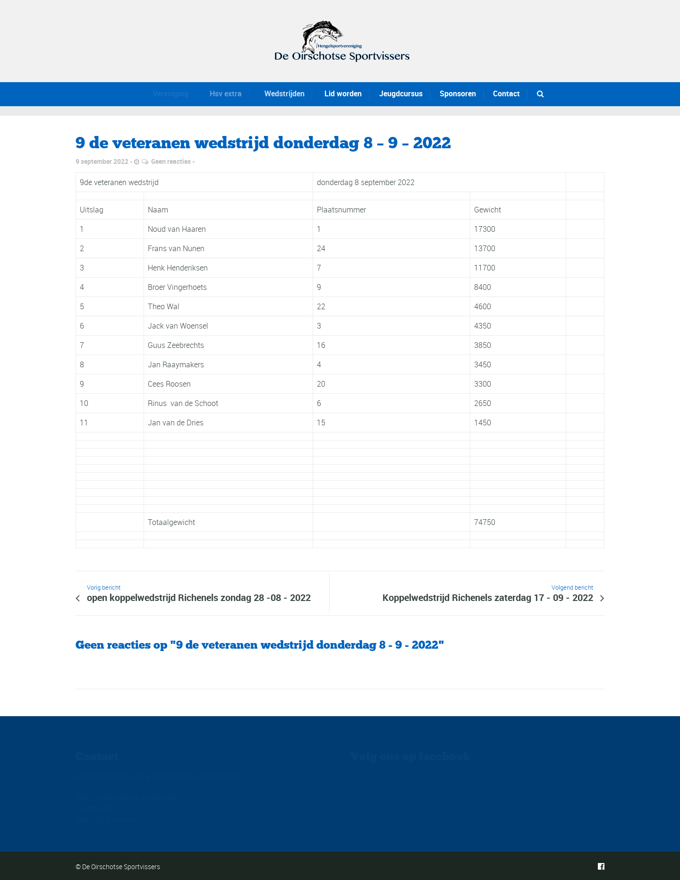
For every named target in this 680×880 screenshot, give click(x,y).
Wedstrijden (276, 93)
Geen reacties (171, 161)
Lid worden (337, 93)
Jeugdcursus (399, 93)
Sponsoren (458, 93)
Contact (506, 93)
